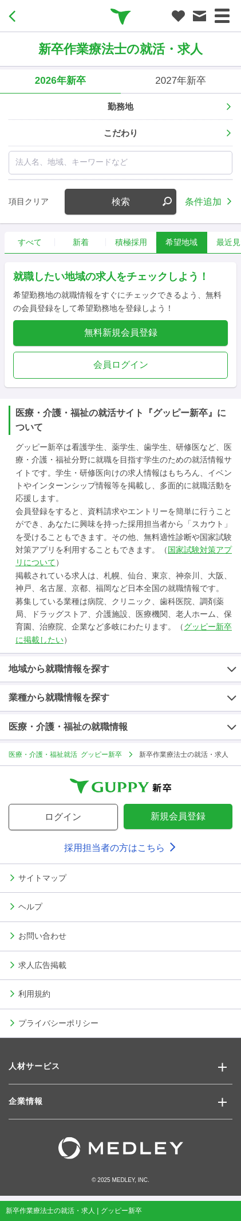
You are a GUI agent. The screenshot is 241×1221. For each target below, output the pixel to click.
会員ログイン (120, 365)
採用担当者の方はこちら (120, 848)
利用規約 (34, 993)
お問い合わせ (42, 935)
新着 (81, 242)
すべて (30, 242)
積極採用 (131, 242)
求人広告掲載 (42, 965)
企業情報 (26, 1101)
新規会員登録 (178, 816)
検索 (142, 202)
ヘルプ (30, 906)
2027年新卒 (180, 80)
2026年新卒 (60, 80)
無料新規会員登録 (120, 332)
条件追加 (203, 200)
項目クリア (29, 201)
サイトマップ (42, 877)
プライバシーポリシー (58, 1022)
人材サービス (34, 1066)
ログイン (63, 817)
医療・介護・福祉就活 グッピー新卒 (65, 754)
